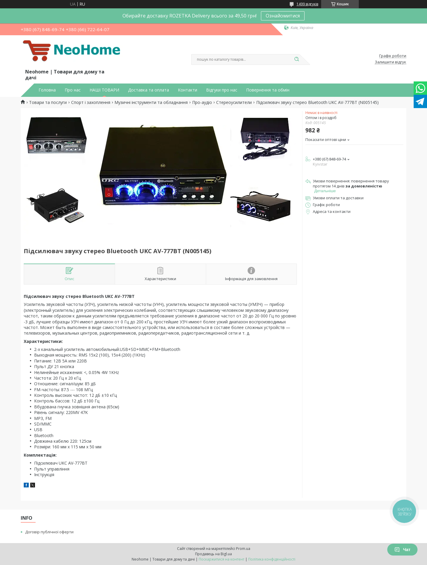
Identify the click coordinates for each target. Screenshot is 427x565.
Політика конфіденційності (271, 559)
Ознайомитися (283, 15)
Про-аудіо (202, 102)
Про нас (73, 90)
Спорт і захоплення (90, 102)
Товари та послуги (48, 102)
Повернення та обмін (267, 90)
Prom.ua (243, 548)
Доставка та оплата (148, 90)
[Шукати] (296, 59)
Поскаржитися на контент (221, 559)
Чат (402, 549)
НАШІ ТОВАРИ (104, 90)
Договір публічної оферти (49, 531)
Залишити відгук (390, 62)
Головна (47, 90)
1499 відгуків (307, 4)
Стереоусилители (234, 102)
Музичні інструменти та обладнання (151, 102)
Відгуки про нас (221, 90)
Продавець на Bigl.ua (213, 553)
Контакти (187, 90)
